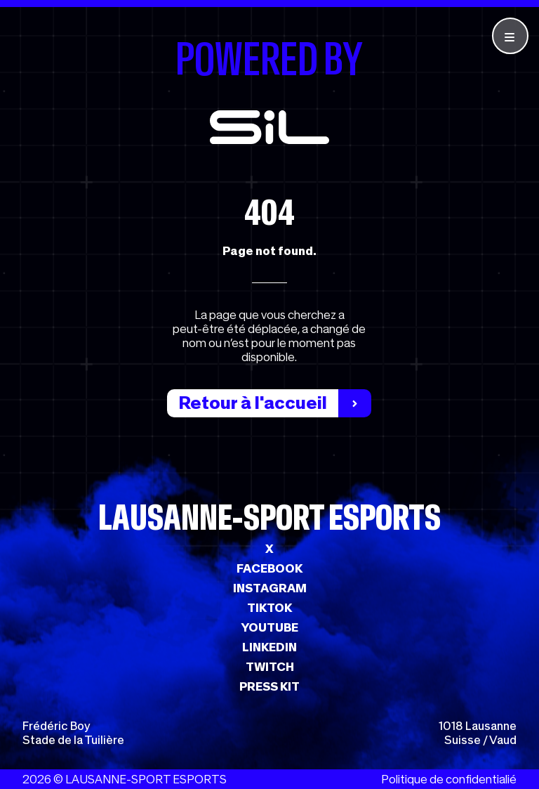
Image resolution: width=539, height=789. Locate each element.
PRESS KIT (269, 686)
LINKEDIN (269, 647)
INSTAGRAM (270, 588)
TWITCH (270, 667)
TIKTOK (269, 608)
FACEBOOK (269, 568)
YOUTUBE (269, 627)
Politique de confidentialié (449, 779)
